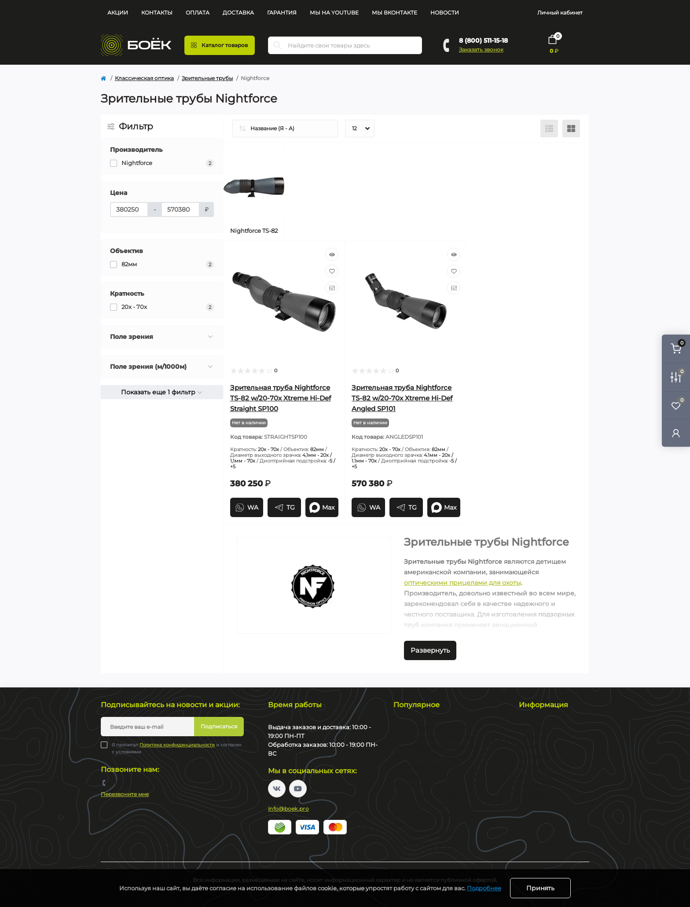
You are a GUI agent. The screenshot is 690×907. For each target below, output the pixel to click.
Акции (117, 12)
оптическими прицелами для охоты (462, 583)
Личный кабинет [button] (560, 12)
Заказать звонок (481, 49)
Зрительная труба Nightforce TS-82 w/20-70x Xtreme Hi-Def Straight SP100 (280, 398)
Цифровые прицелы (420, 775)
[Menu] (219, 45)
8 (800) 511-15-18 (483, 40)
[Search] (277, 45)
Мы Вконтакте (394, 12)
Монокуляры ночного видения (436, 804)
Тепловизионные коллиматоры (436, 746)
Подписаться (219, 726)
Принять (540, 888)
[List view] (549, 128)
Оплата (197, 12)
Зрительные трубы (207, 78)
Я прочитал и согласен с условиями (177, 748)
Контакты (156, 12)
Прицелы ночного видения (430, 795)
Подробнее (484, 888)
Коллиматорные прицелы (428, 833)
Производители (541, 795)
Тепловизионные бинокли (429, 766)
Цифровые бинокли (420, 785)
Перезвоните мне (125, 794)
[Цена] (129, 209)
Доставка (238, 12)
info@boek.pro (288, 808)
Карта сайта (535, 785)
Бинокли (405, 824)
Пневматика (410, 843)
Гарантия (282, 12)
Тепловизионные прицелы (429, 727)
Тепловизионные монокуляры (434, 737)
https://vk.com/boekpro (277, 788)
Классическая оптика (144, 78)
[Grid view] (571, 128)
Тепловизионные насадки (428, 756)
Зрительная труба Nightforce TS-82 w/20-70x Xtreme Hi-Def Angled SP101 (402, 398)
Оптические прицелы (422, 814)
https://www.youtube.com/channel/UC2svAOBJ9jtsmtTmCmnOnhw (298, 788)
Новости (444, 12)
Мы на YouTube (334, 12)
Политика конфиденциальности (177, 745)
